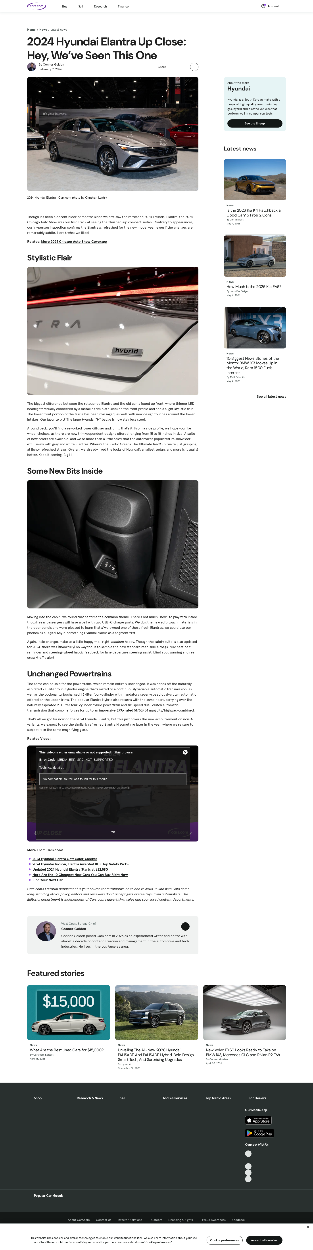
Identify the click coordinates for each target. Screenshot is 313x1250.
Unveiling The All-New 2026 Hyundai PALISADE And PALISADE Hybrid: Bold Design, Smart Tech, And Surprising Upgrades (156, 1055)
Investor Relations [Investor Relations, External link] (131, 1220)
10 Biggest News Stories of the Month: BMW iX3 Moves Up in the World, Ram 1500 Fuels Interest (253, 365)
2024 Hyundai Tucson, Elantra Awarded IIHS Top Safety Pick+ (81, 864)
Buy (64, 6)
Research (100, 6)
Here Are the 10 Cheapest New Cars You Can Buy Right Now (80, 874)
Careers (156, 1220)
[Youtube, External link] (248, 1166)
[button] (172, 66)
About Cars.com (79, 1220)
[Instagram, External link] (248, 1172)
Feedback (238, 1220)
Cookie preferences (224, 1240)
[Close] (308, 1227)
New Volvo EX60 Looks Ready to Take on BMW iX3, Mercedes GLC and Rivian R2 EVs (243, 1052)
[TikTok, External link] (248, 1153)
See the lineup (255, 123)
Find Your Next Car (48, 880)
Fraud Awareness (214, 1220)
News (43, 30)
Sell (80, 6)
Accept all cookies (264, 1240)
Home (31, 30)
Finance (123, 6)
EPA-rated (125, 710)
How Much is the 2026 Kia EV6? (254, 286)
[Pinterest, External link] (248, 1179)
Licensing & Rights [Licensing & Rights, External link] (182, 1220)
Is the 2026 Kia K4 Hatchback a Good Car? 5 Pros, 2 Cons (254, 213)
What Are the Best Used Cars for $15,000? (67, 1050)
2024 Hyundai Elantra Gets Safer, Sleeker (65, 859)
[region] (156, 1236)
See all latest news (271, 396)
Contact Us (103, 1220)
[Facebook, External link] (248, 1160)
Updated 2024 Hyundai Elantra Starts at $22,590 (70, 869)
